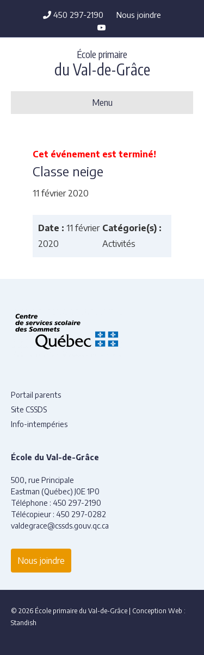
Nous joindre (138, 15)
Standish (23, 623)
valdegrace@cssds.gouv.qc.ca (60, 525)
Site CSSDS (29, 409)
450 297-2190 (73, 15)
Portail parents (36, 394)
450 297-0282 (81, 514)
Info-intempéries (39, 424)
